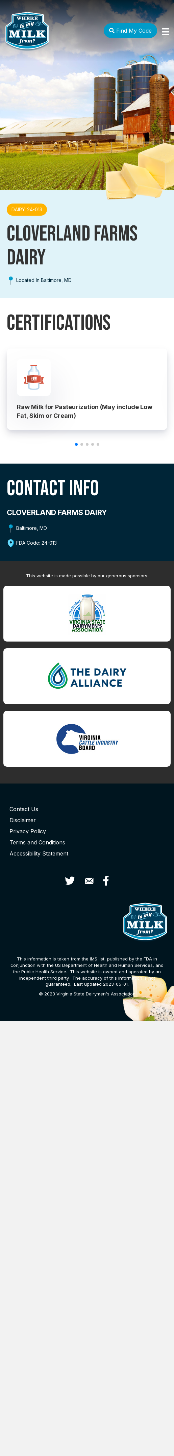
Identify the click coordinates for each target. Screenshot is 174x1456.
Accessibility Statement (38, 853)
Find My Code (130, 30)
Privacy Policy (27, 831)
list (97, 958)
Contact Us (23, 809)
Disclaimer (22, 820)
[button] (76, 444)
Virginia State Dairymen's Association (95, 993)
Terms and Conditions (37, 842)
